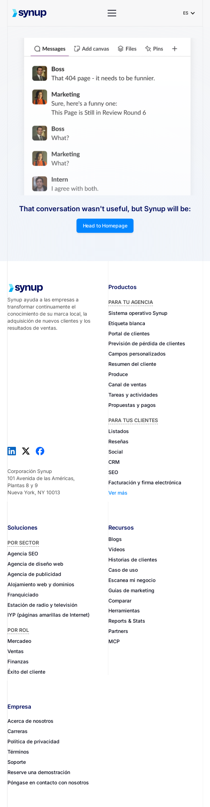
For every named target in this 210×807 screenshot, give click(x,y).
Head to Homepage (105, 226)
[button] (111, 13)
